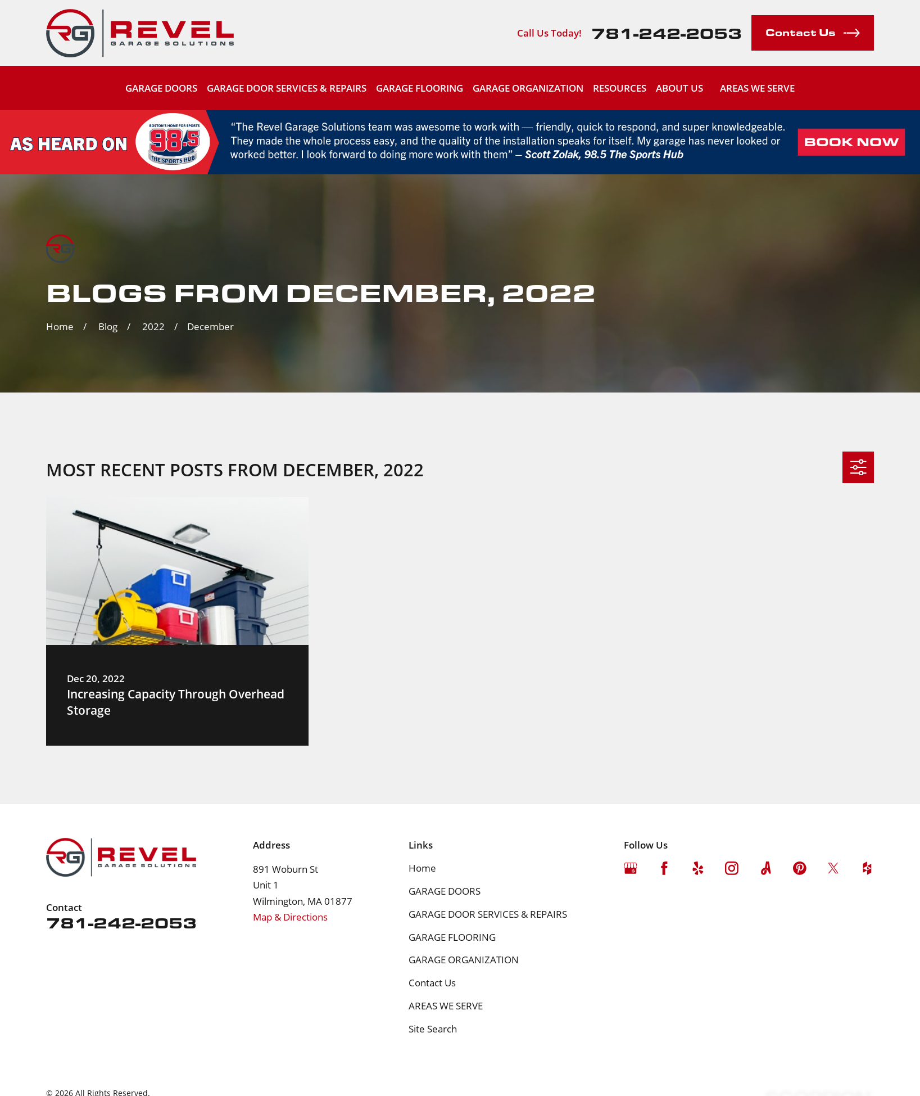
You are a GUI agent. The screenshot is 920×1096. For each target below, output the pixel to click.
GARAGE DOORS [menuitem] (161, 88)
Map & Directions (290, 916)
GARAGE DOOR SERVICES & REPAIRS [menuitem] (286, 88)
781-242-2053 (666, 32)
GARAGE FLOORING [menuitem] (419, 88)
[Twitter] (833, 868)
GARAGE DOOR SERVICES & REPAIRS (488, 914)
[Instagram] (731, 868)
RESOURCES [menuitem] (619, 88)
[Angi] (766, 868)
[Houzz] (867, 868)
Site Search (433, 1028)
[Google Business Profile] (630, 868)
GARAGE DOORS (445, 891)
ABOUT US (679, 88)
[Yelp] (698, 868)
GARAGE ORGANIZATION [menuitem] (528, 88)
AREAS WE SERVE (757, 88)
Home (422, 868)
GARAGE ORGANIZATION (464, 959)
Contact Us (432, 982)
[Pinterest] (799, 868)
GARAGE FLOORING (452, 937)
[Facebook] (664, 868)
